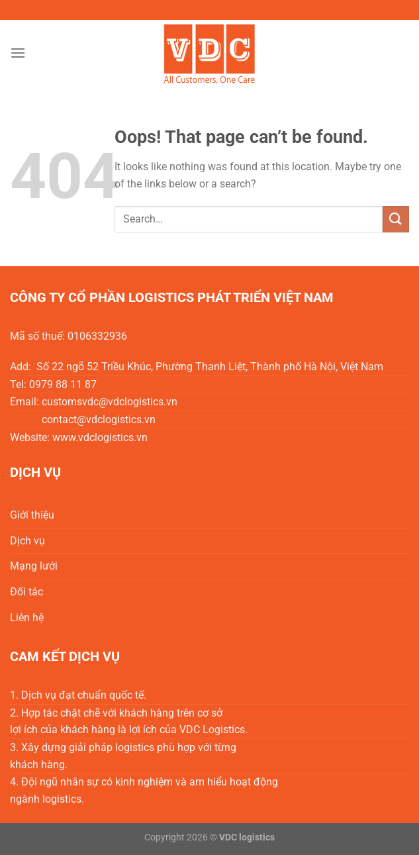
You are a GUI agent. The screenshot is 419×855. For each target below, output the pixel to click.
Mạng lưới (34, 566)
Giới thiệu (32, 515)
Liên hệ (27, 617)
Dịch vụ (27, 540)
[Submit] (396, 219)
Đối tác (26, 591)
